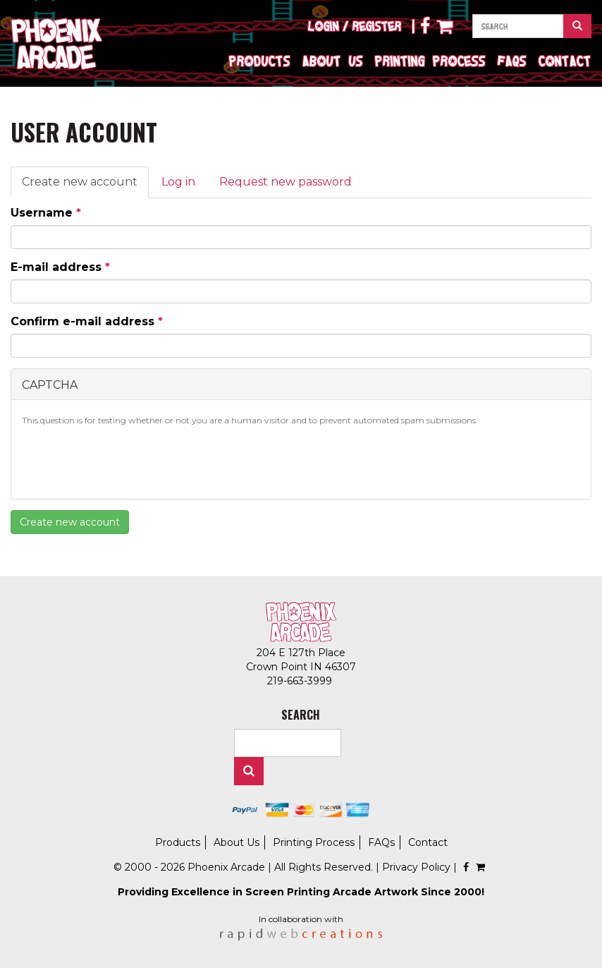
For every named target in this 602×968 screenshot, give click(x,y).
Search (249, 771)
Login (323, 26)
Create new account (85, 186)
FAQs (512, 61)
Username (46, 212)
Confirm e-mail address (87, 321)
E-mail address (60, 267)
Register (377, 26)
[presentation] (129, 460)
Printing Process (430, 61)
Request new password (285, 181)
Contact (565, 61)
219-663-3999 (301, 680)
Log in (178, 181)
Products (259, 61)
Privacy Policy (416, 867)
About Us (332, 61)
